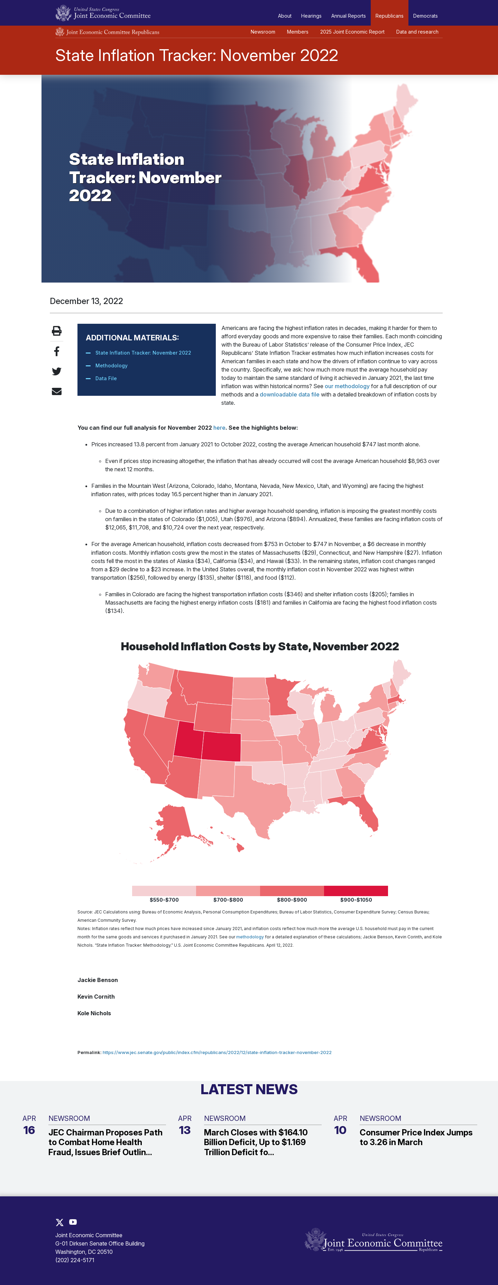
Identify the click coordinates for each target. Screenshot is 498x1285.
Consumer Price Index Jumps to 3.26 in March (416, 1138)
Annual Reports (348, 16)
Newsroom (263, 32)
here (219, 427)
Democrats (425, 16)
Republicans (390, 16)
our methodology (347, 386)
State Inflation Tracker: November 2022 (143, 353)
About (285, 16)
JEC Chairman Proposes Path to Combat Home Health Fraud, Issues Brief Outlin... (105, 1143)
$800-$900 (292, 900)
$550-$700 (164, 900)
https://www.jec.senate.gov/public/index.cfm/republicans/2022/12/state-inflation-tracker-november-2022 (217, 1052)
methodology (250, 936)
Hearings (311, 16)
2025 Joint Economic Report (352, 32)
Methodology (111, 365)
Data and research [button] (417, 32)
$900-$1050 (356, 900)
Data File (106, 378)
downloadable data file (290, 394)
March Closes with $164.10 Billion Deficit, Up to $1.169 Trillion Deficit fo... (256, 1143)
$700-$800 (228, 900)
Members (297, 32)
